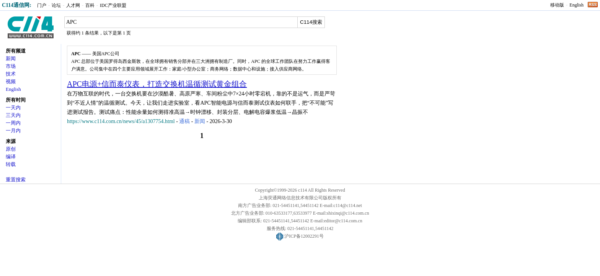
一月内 (13, 130)
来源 (11, 141)
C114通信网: (16, 5)
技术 (11, 74)
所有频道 (16, 51)
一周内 (13, 123)
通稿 (184, 121)
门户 (41, 5)
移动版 (557, 5)
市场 (11, 66)
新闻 (11, 58)
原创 (11, 149)
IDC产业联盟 (113, 5)
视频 (11, 81)
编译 (11, 156)
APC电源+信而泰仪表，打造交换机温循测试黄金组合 (157, 84)
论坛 (56, 5)
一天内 (13, 107)
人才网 (73, 5)
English (576, 5)
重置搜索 (16, 179)
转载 (11, 164)
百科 (90, 5)
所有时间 (16, 100)
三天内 (13, 115)
